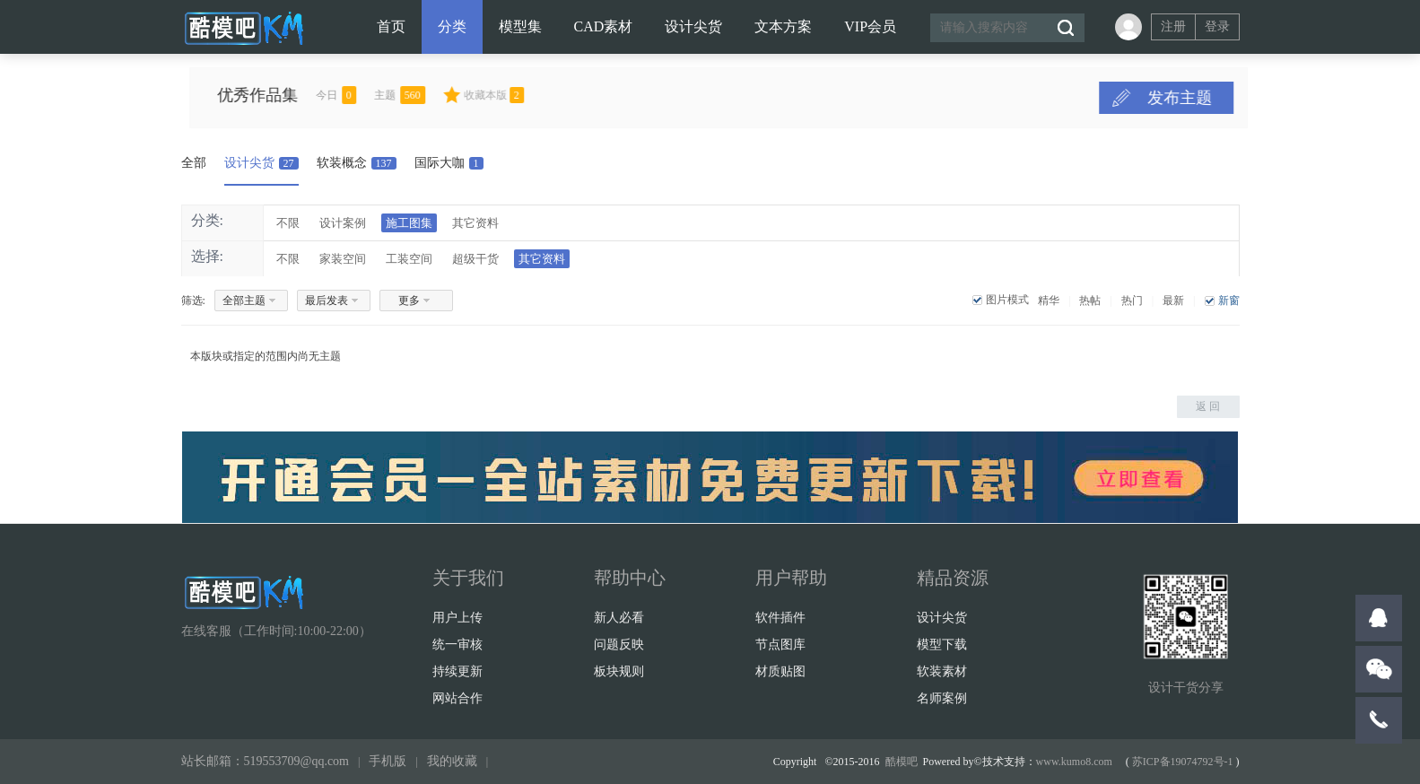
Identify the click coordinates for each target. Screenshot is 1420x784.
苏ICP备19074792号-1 (1182, 761)
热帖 (1090, 300)
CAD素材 (603, 26)
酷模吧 (901, 761)
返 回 (1208, 406)
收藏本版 (533, 95)
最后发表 (326, 300)
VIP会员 (870, 26)
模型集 (520, 26)
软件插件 (780, 617)
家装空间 (342, 259)
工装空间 (409, 259)
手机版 (387, 761)
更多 (409, 300)
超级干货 (475, 259)
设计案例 (342, 223)
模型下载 (942, 644)
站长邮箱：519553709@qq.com (265, 761)
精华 (1048, 300)
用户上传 (457, 617)
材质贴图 (780, 671)
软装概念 (356, 163)
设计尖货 (693, 26)
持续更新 (457, 671)
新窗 (1229, 300)
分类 (452, 26)
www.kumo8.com (1074, 761)
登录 (1217, 26)
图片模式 (1007, 299)
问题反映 (619, 644)
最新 (1173, 300)
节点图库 (780, 644)
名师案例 (942, 698)
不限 (288, 223)
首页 (391, 26)
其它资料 (475, 223)
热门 (1132, 300)
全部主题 (244, 300)
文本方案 (783, 26)
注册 (1173, 26)
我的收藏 (452, 761)
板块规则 (619, 671)
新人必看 (619, 617)
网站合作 (457, 698)
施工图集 (409, 223)
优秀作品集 (297, 95)
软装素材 (942, 671)
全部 (193, 163)
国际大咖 (448, 163)
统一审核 (457, 644)
